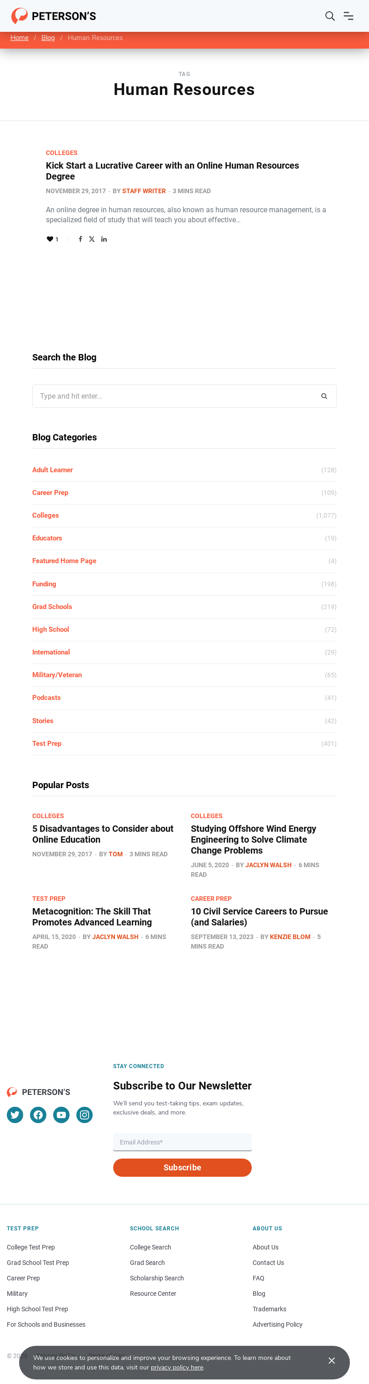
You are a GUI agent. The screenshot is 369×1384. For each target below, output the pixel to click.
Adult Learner (52, 470)
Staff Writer (144, 191)
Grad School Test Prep (38, 1262)
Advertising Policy (278, 1324)
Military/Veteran (57, 675)
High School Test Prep (37, 1309)
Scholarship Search (157, 1278)
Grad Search (147, 1262)
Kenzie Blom (290, 936)
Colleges (62, 152)
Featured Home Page (64, 561)
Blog (48, 37)
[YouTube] (61, 1115)
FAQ (258, 1278)
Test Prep (46, 743)
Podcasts (46, 698)
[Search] (330, 16)
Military (17, 1293)
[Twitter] (15, 1115)
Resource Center (153, 1293)
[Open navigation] (348, 16)
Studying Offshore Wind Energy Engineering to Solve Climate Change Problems (253, 839)
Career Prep (50, 493)
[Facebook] (38, 1115)
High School (50, 629)
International (51, 652)
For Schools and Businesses (46, 1324)
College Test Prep (31, 1247)
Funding (44, 584)
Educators (47, 538)
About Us (266, 1247)
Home (19, 37)
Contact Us (268, 1262)
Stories (43, 721)
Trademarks (269, 1309)
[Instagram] (84, 1115)
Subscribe (182, 1167)
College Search (150, 1247)
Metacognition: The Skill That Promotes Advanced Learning (92, 917)
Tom (116, 854)
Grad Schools (52, 607)
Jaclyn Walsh (268, 865)
